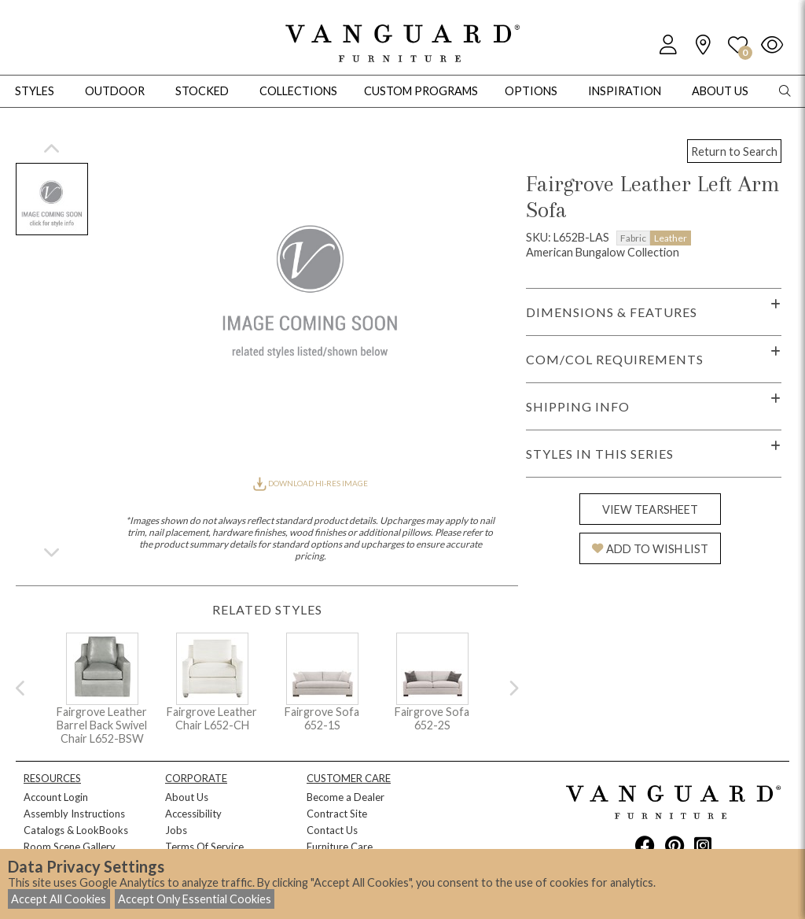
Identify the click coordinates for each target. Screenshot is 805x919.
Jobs (176, 830)
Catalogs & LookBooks (76, 830)
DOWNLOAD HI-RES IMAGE (310, 483)
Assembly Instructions (74, 813)
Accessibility (193, 813)
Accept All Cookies (58, 899)
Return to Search (734, 151)
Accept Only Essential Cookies (194, 899)
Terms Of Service (204, 846)
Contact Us (332, 830)
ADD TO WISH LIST (650, 548)
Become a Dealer (345, 797)
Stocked (202, 91)
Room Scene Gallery (70, 846)
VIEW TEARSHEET (650, 509)
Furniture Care (340, 846)
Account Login (56, 797)
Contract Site (337, 813)
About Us (186, 797)
